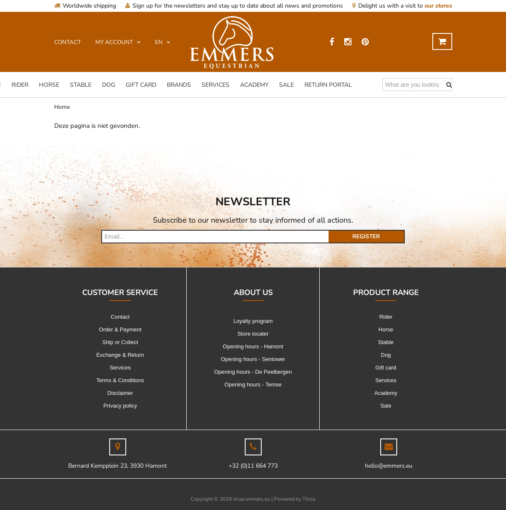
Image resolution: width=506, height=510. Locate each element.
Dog (108, 85)
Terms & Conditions (120, 380)
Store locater (253, 334)
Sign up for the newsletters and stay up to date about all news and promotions (234, 6)
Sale (286, 85)
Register (366, 236)
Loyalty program (253, 321)
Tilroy (308, 499)
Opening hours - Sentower (253, 359)
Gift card (141, 85)
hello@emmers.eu (388, 466)
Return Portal (328, 85)
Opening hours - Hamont (253, 346)
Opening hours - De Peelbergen (253, 372)
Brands (179, 85)
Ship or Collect (120, 342)
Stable (80, 85)
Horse (49, 85)
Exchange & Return (120, 355)
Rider (19, 85)
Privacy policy (120, 405)
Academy (254, 85)
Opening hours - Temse (253, 384)
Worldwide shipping (85, 6)
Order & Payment (120, 329)
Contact (120, 317)
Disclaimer (120, 393)
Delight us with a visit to (402, 6)
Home (62, 107)
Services (215, 85)
